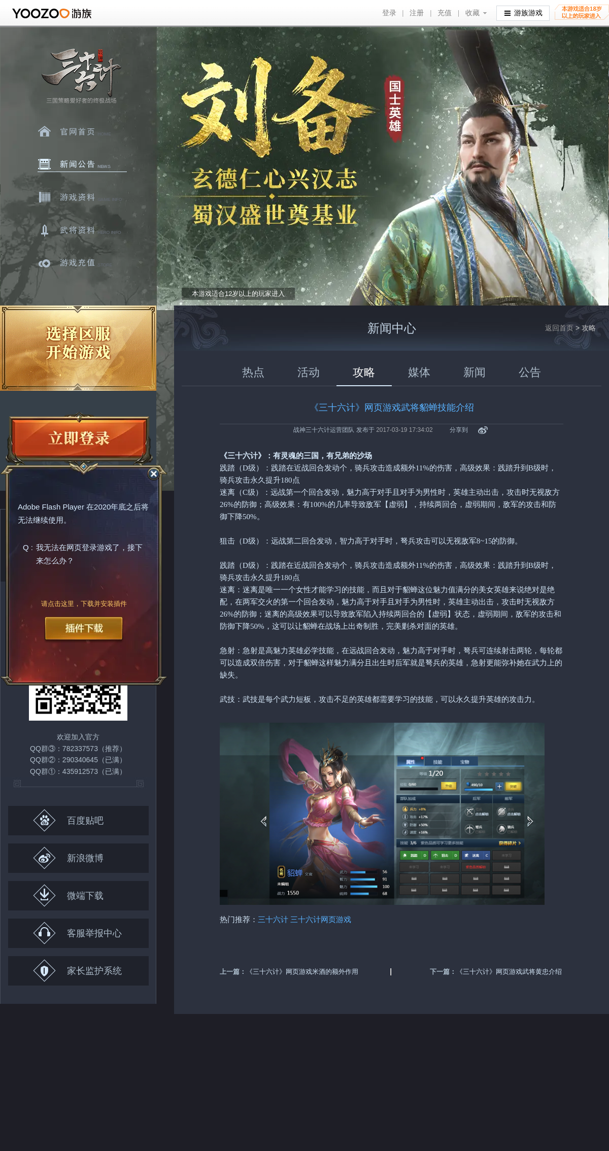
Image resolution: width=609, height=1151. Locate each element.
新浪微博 (68, 858)
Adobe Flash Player (51, 507)
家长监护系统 (77, 970)
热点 (253, 372)
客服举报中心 (77, 933)
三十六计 (81, 76)
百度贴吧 (68, 820)
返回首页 (559, 328)
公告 (530, 372)
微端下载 (68, 895)
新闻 (474, 372)
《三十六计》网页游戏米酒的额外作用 (302, 971)
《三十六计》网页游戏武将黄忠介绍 (509, 971)
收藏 (472, 13)
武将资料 (82, 230)
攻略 (364, 372)
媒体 (419, 372)
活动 (308, 372)
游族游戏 (523, 12)
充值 (444, 13)
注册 (417, 13)
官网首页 (82, 131)
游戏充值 (82, 263)
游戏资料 (82, 197)
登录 (389, 13)
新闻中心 (82, 164)
